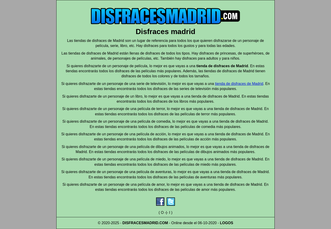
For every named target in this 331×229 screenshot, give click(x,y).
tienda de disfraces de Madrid (239, 84)
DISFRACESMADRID (140, 223)
